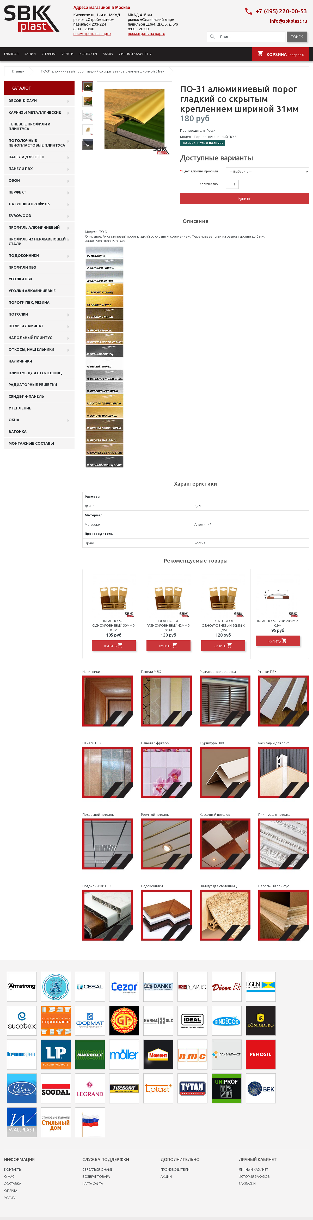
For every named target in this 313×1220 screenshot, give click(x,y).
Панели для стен (26, 156)
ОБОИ (14, 179)
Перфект (17, 191)
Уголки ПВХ (20, 278)
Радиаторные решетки (33, 384)
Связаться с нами (97, 1168)
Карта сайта (92, 1182)
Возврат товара (96, 1175)
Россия (211, 129)
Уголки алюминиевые (32, 290)
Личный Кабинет (253, 1168)
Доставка (12, 1182)
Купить (244, 197)
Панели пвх (21, 168)
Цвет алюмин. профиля (200, 170)
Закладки (247, 1182)
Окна (14, 419)
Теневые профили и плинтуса (29, 125)
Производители (175, 1168)
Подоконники (24, 254)
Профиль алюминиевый (34, 226)
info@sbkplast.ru (288, 20)
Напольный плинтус (30, 337)
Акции (166, 1175)
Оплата (10, 1189)
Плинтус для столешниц (35, 372)
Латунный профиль (29, 203)
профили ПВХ (22, 266)
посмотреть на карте (92, 33)
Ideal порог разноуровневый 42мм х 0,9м (168, 624)
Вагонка (18, 430)
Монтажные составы (31, 442)
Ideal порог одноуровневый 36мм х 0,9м (223, 624)
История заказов (254, 1175)
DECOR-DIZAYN (23, 100)
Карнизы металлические (35, 111)
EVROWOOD (20, 215)
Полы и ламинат (26, 325)
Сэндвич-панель (26, 395)
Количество (209, 183)
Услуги (10, 1196)
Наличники (20, 360)
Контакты (13, 1168)
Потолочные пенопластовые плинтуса (37, 141)
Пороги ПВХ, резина (29, 301)
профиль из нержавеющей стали (37, 240)
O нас (9, 1175)
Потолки (18, 313)
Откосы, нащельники (31, 348)
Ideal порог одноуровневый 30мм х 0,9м (113, 624)
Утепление (20, 407)
